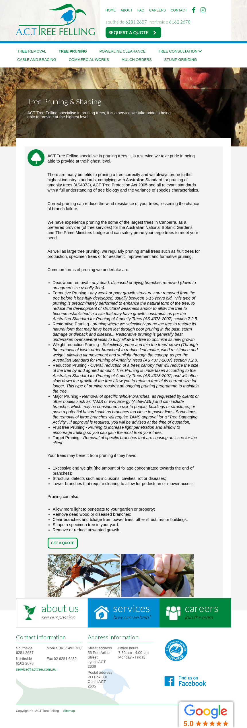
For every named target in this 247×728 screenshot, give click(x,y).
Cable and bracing (36, 59)
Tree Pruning (73, 51)
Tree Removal (31, 51)
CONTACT (179, 10)
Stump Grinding (180, 59)
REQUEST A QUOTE (128, 32)
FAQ (140, 10)
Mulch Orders (136, 59)
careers (202, 608)
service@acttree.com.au (36, 669)
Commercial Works (89, 59)
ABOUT (127, 10)
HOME (111, 10)
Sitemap (69, 710)
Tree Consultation (180, 51)
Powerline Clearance (122, 51)
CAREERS (157, 10)
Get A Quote (63, 543)
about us (60, 608)
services (131, 608)
